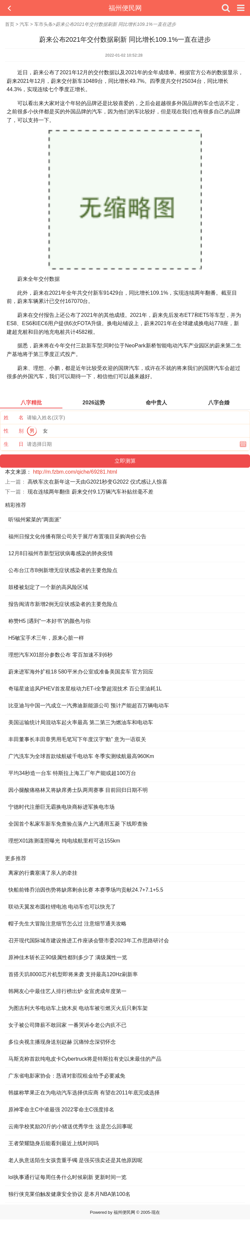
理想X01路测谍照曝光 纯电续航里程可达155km (64, 841)
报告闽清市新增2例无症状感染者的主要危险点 (63, 604)
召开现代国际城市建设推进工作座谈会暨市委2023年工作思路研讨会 (88, 940)
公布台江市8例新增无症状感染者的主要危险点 (63, 570)
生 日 (14, 444)
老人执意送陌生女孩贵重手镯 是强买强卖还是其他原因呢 (75, 1160)
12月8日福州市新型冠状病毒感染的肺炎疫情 (60, 553)
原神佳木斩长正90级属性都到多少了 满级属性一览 (67, 957)
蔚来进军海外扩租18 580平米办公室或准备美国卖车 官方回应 (80, 672)
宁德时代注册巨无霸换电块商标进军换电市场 (61, 807)
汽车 (24, 24)
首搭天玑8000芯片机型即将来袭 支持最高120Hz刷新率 (73, 974)
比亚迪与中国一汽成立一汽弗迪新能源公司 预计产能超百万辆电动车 (88, 705)
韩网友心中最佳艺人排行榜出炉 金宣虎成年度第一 (67, 991)
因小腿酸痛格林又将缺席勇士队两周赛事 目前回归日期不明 (78, 790)
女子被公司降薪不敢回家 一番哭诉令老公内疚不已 (67, 1025)
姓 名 (14, 417)
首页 (9, 24)
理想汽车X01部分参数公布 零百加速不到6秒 (60, 655)
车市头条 (43, 24)
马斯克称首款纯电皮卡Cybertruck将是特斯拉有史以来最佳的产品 (84, 1059)
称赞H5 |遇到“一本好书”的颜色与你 (49, 621)
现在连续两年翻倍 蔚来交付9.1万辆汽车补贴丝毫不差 (90, 492)
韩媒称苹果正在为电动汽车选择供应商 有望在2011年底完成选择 (84, 1092)
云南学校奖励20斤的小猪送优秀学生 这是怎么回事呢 (70, 1126)
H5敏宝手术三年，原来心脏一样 (46, 638)
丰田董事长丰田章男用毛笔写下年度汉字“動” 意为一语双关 (77, 739)
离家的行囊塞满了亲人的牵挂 (42, 873)
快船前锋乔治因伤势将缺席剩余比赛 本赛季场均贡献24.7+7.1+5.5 (85, 890)
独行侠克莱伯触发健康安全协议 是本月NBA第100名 (69, 1194)
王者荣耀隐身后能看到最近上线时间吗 (53, 1143)
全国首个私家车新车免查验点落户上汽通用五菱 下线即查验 (78, 824)
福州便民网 (125, 8)
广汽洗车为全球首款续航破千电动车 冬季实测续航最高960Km (81, 756)
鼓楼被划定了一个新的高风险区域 (48, 587)
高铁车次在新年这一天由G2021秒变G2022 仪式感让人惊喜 (97, 482)
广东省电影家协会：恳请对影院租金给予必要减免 (66, 1076)
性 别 (14, 431)
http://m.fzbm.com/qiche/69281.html (75, 472)
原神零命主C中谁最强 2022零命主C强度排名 (61, 1109)
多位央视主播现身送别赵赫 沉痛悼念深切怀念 (62, 1042)
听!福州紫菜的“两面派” (34, 519)
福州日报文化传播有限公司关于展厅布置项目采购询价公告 (77, 536)
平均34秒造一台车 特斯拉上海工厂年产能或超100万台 (72, 773)
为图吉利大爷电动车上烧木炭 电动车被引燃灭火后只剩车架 (78, 1008)
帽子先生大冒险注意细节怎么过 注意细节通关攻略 (67, 923)
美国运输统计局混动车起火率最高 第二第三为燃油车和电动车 (80, 722)
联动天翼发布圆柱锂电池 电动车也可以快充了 (62, 907)
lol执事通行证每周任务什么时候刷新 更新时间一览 (67, 1177)
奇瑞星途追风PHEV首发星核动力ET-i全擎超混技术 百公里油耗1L (85, 688)
